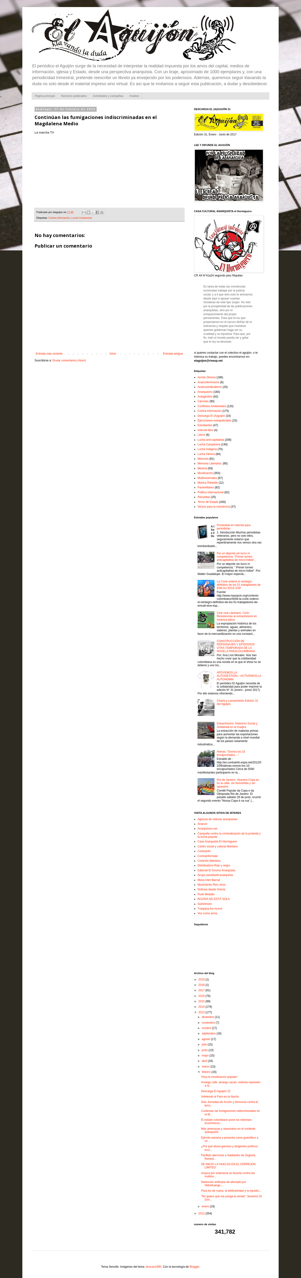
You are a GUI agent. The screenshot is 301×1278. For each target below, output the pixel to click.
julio (205, 1044)
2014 (202, 1006)
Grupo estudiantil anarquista (215, 875)
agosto (206, 1039)
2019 (202, 979)
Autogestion (205, 396)
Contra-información (59, 217)
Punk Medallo (206, 894)
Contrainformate (208, 856)
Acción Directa (207, 377)
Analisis (134, 96)
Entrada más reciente (49, 353)
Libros (201, 434)
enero (206, 1206)
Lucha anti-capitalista (211, 439)
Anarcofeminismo (208, 382)
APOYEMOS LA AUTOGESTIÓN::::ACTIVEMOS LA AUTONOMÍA (239, 676)
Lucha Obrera (206, 454)
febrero (206, 1072)
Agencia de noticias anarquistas (217, 819)
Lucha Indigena (207, 449)
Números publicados (74, 96)
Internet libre (205, 430)
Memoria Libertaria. (210, 463)
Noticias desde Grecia (211, 889)
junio (205, 1050)
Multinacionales (207, 478)
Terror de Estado (208, 502)
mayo (206, 1055)
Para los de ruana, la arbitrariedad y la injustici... (231, 1190)
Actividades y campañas (108, 96)
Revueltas (204, 497)
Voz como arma (207, 913)
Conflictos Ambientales (212, 406)
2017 (202, 990)
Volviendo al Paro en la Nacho (220, 1096)
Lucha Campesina (81, 217)
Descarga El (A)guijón (211, 415)
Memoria (203, 458)
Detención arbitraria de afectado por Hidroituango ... (223, 1183)
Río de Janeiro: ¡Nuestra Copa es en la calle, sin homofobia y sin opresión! (238, 783)
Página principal (45, 96)
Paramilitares (206, 487)
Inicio (113, 353)
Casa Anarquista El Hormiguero (217, 841)
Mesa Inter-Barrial (209, 880)
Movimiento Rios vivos (212, 884)
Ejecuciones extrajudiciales (214, 420)
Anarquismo (205, 392)
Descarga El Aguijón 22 (215, 1091)
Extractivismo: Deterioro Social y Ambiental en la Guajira (237, 725)
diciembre (208, 1017)
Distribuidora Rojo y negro (214, 865)
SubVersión (205, 904)
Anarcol (202, 824)
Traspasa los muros (210, 908)
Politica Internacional (211, 492)
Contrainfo (204, 851)
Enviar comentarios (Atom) (69, 360)
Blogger (194, 1266)
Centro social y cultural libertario (218, 846)
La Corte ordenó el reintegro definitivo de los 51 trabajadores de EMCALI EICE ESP (239, 585)
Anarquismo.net (207, 828)
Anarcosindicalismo (210, 387)
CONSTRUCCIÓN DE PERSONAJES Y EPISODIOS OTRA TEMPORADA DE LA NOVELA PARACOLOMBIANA (236, 646)
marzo (206, 1066)
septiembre (209, 1033)
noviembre (209, 1022)
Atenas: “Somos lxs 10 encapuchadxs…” (231, 753)
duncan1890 (153, 1266)
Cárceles (203, 401)
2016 (202, 996)
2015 (202, 1001)
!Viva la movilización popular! (219, 1077)
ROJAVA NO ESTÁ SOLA (214, 899)
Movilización (205, 473)
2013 (202, 1012)
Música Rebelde (208, 482)
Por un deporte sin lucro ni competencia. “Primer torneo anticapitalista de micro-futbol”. (236, 557)
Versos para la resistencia (214, 506)
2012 (202, 1213)
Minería (202, 468)
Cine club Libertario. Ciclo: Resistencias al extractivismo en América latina (237, 616)
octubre (207, 1028)
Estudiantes (205, 425)
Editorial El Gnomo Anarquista (216, 870)
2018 (202, 985)
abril (205, 1061)
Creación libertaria (209, 860)
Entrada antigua (173, 353)
